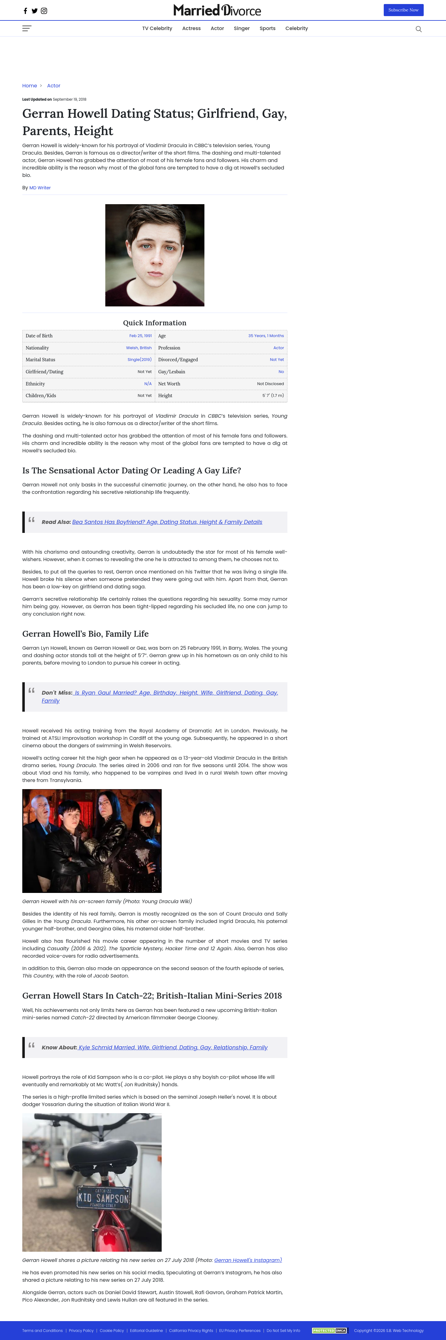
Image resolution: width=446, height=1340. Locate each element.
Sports (267, 28)
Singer (242, 28)
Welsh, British (139, 347)
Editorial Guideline (146, 1330)
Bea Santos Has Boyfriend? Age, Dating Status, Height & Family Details (167, 522)
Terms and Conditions (42, 1330)
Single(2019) (140, 359)
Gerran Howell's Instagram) (248, 1260)
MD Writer (40, 188)
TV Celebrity (157, 28)
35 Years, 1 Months (266, 335)
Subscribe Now (404, 10)
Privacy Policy (81, 1330)
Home (29, 85)
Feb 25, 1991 (140, 335)
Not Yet (277, 359)
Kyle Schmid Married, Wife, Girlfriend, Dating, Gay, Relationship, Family (172, 1047)
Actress (191, 28)
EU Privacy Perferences (239, 1330)
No (281, 371)
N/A (148, 383)
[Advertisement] (71, 49)
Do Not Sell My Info (283, 1330)
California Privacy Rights (191, 1330)
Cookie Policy (112, 1330)
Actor (217, 28)
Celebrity (297, 28)
